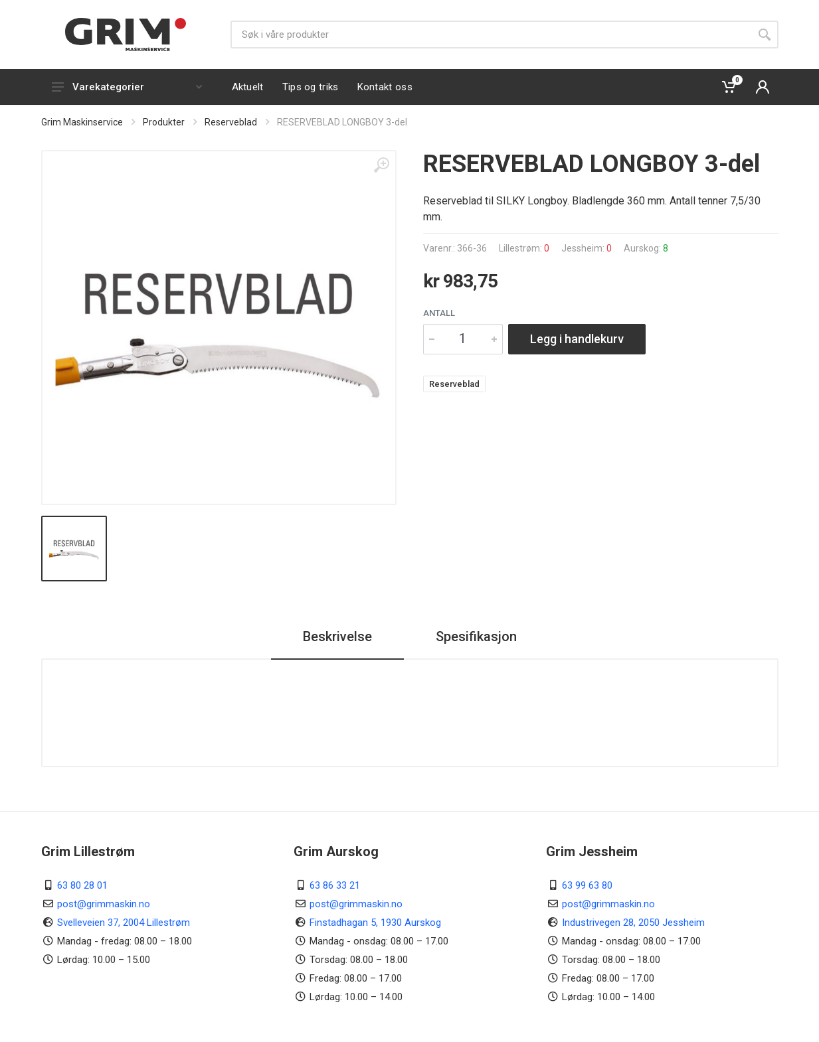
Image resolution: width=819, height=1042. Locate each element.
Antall (439, 313)
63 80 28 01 (82, 885)
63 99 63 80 (587, 885)
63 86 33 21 (335, 885)
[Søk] (490, 34)
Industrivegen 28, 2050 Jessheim (633, 923)
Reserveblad (231, 122)
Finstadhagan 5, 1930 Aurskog (375, 923)
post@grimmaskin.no (103, 904)
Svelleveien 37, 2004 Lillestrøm (123, 923)
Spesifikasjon (476, 636)
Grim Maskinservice (82, 122)
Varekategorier (127, 87)
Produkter (164, 122)
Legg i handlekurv (577, 339)
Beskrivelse (337, 636)
